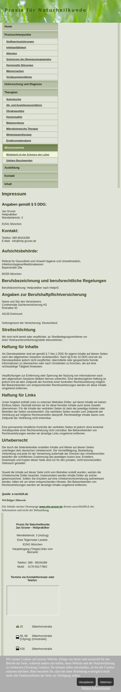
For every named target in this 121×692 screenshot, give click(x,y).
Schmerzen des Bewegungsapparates (28, 59)
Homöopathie (14, 117)
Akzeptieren (86, 682)
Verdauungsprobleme (19, 77)
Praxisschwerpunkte (17, 34)
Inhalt (8, 184)
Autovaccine (13, 99)
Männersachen (15, 71)
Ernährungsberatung (18, 140)
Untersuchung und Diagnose (23, 84)
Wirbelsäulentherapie (18, 134)
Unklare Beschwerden (19, 160)
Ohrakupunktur (15, 111)
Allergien (11, 53)
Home (8, 26)
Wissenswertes (14, 147)
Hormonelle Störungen (19, 65)
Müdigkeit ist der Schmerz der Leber (27, 154)
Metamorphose (15, 122)
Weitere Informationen (95, 688)
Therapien (10, 92)
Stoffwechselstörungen (20, 41)
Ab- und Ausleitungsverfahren (24, 105)
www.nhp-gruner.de (51, 506)
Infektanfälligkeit (16, 47)
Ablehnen (106, 682)
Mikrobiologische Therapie (22, 128)
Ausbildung (11, 167)
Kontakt (9, 175)
